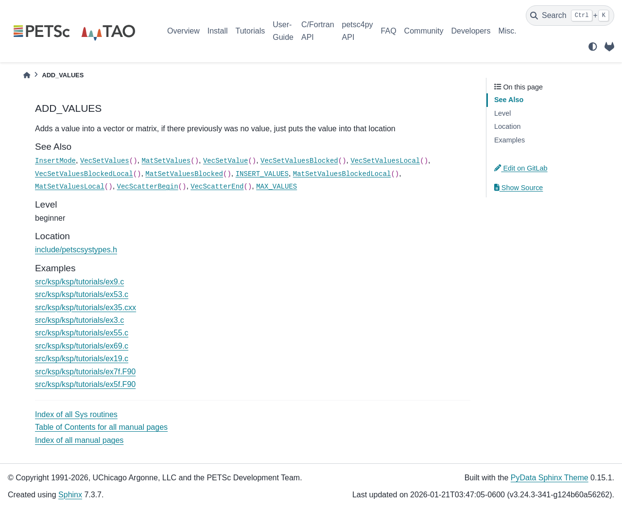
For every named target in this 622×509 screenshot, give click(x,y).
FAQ (389, 31)
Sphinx (70, 495)
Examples (509, 140)
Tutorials (250, 31)
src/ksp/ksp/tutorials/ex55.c (81, 333)
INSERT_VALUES (262, 174)
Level (502, 113)
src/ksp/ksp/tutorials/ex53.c (81, 294)
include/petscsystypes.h (76, 250)
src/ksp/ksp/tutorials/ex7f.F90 (85, 372)
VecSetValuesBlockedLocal (84, 174)
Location (507, 126)
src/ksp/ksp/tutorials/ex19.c (81, 358)
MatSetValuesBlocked (184, 174)
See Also (508, 100)
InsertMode (55, 161)
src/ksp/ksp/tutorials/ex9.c (79, 282)
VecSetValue (225, 161)
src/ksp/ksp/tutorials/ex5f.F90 (85, 384)
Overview (183, 31)
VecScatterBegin (147, 187)
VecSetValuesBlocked (299, 161)
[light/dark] (593, 46)
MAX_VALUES (276, 187)
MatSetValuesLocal (69, 187)
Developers (471, 31)
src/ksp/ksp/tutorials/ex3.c (79, 320)
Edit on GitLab (521, 168)
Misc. (507, 31)
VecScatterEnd (216, 187)
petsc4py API (357, 30)
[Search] (570, 15)
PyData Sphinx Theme (549, 478)
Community (424, 31)
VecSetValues (104, 161)
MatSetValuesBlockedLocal (342, 174)
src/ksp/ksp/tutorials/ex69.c (81, 346)
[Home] (26, 75)
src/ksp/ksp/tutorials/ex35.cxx (85, 307)
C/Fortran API (317, 30)
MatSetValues (165, 161)
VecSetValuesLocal (385, 161)
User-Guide (283, 30)
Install (217, 31)
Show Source (518, 188)
